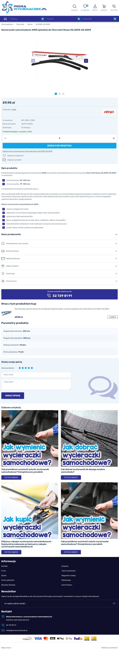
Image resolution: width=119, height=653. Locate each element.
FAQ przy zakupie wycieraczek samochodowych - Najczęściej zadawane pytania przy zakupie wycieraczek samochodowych (26, 544)
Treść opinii (8, 382)
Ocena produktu (7, 368)
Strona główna (7, 24)
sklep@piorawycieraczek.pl (16, 630)
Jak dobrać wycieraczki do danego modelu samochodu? (83, 470)
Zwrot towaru (67, 585)
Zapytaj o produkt (14, 160)
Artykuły (65, 566)
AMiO (14, 110)
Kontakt (4, 566)
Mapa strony (6, 648)
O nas (3, 571)
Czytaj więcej (11, 477)
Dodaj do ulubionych (15, 156)
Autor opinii (8, 374)
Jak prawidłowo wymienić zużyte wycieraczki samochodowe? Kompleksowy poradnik (25, 470)
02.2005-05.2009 (43, 24)
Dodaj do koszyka (59, 145)
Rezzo (29, 24)
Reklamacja (66, 580)
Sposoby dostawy (8, 585)
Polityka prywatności (109, 648)
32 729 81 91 (11, 625)
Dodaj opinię (12, 395)
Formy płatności (7, 580)
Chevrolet (20, 24)
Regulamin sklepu (69, 575)
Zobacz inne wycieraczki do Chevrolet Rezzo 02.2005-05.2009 (27, 151)
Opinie (3, 575)
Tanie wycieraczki (68, 571)
